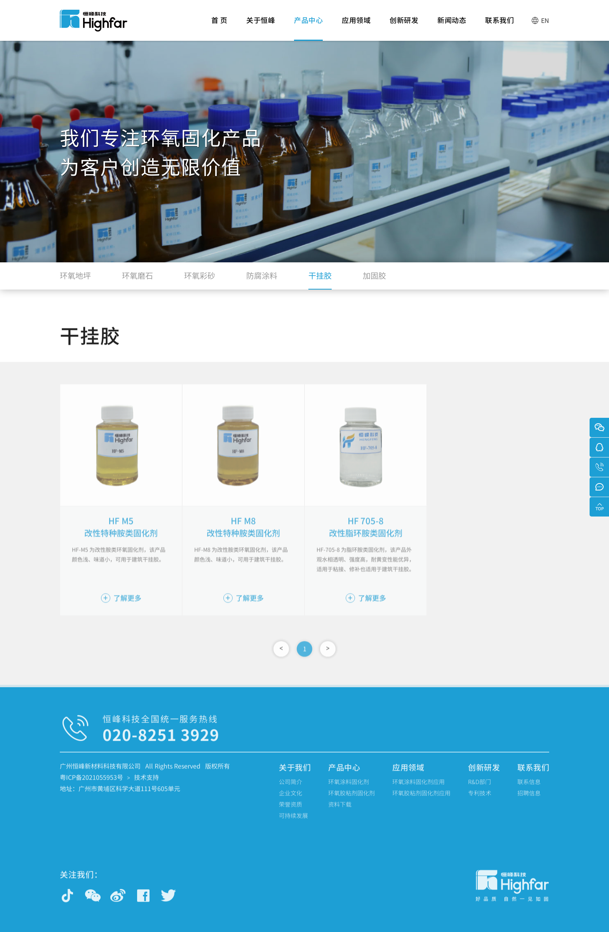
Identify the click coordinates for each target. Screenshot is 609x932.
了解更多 (121, 610)
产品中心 (308, 28)
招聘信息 (529, 799)
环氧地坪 (75, 279)
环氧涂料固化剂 (348, 788)
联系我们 (499, 28)
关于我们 (295, 773)
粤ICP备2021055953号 (91, 783)
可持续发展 (293, 822)
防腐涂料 (261, 279)
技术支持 (146, 783)
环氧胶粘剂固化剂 (351, 799)
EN (540, 20)
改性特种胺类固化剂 (121, 545)
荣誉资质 (290, 810)
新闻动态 (451, 28)
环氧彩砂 (199, 279)
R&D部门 (479, 788)
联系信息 (529, 788)
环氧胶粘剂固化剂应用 (421, 799)
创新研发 (404, 28)
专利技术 (479, 799)
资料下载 (339, 810)
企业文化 (290, 799)
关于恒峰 (260, 28)
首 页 (219, 28)
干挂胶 (320, 279)
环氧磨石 (137, 279)
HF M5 (121, 533)
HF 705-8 (366, 533)
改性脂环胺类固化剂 (366, 545)
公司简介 (290, 788)
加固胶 (374, 279)
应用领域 (356, 28)
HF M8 (243, 533)
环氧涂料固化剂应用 (418, 788)
